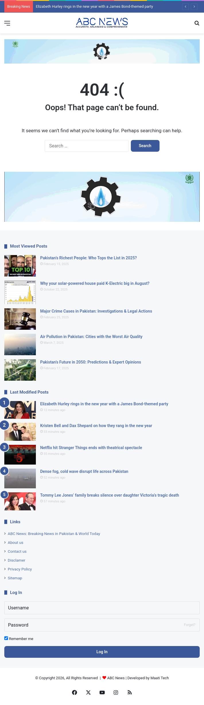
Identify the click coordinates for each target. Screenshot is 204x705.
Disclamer (16, 560)
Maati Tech (159, 678)
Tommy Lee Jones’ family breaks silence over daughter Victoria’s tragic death (109, 495)
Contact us (17, 551)
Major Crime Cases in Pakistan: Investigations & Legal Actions (96, 311)
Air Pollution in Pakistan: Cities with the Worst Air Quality (91, 336)
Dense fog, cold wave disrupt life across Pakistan (84, 471)
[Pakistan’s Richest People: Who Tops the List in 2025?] (20, 266)
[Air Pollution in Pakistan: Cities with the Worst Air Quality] (20, 344)
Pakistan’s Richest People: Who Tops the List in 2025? (88, 258)
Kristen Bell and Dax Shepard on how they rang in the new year (96, 425)
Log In (102, 651)
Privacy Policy (20, 569)
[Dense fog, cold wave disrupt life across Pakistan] (20, 478)
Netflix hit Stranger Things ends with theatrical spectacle (91, 447)
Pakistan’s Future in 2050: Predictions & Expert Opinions (90, 362)
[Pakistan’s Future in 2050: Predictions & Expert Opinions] (20, 370)
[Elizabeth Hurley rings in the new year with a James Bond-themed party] (20, 410)
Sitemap (15, 578)
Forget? (189, 625)
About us (15, 542)
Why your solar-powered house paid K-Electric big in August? (94, 283)
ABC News (116, 678)
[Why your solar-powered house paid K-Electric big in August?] (20, 292)
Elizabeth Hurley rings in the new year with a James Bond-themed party (94, 6)
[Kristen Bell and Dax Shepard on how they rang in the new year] (20, 432)
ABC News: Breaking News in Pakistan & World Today (54, 533)
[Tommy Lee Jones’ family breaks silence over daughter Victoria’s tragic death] (20, 501)
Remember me (18, 638)
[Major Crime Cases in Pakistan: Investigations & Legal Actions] (20, 319)
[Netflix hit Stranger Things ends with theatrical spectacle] (20, 455)
